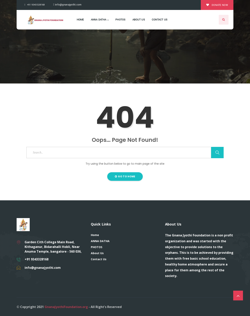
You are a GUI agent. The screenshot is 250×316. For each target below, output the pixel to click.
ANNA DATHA (100, 19)
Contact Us (160, 19)
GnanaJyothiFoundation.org (66, 307)
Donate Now (217, 5)
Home (80, 19)
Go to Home (125, 176)
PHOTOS (120, 19)
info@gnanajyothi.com (67, 4)
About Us (138, 19)
